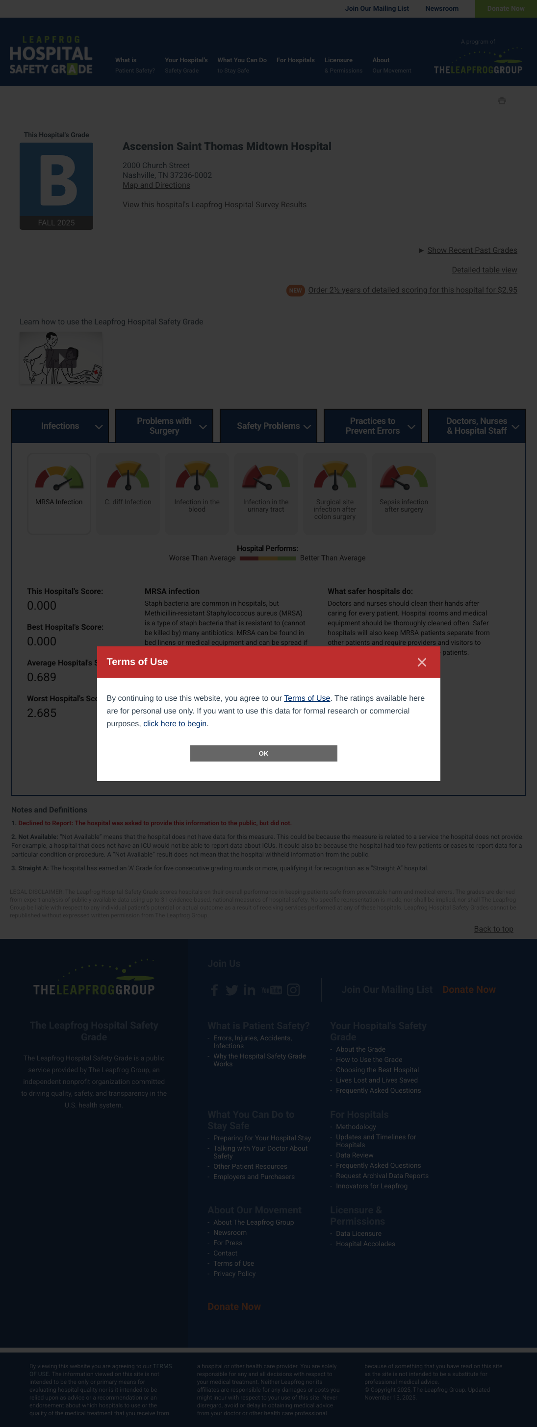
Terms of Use (307, 698)
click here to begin (174, 724)
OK (264, 753)
